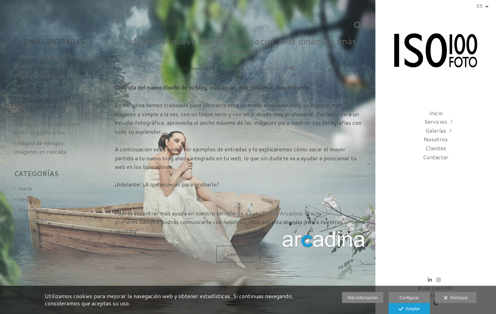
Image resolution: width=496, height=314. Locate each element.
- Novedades (30, 220)
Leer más (238, 254)
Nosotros (436, 139)
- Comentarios (266, 68)
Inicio (436, 113)
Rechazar (456, 298)
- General (26, 199)
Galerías (435, 130)
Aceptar (409, 309)
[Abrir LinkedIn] (429, 279)
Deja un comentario (139, 267)
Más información (363, 297)
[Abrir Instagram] (438, 279)
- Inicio (23, 188)
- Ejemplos (27, 231)
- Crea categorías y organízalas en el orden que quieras (48, 104)
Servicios (435, 121)
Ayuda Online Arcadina (273, 213)
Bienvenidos (234, 68)
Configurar (409, 297)
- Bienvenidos (31, 210)
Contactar (435, 157)
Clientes (435, 148)
